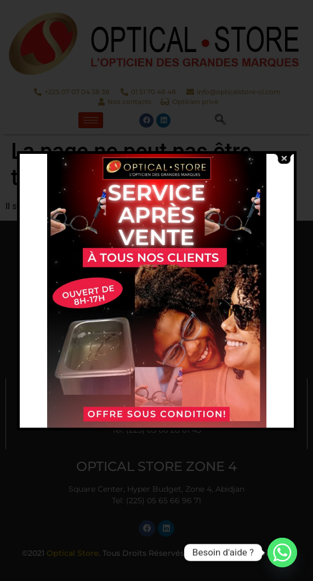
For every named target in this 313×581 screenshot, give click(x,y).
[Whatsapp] (282, 552)
